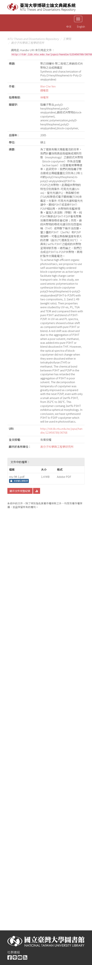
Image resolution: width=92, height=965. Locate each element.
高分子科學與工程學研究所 (27, 43)
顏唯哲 (44, 90)
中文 (68, 26)
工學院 (67, 39)
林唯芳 (44, 97)
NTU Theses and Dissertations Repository (33, 39)
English (81, 26)
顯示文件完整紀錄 (20, 491)
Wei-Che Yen (48, 86)
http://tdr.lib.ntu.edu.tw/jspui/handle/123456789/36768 (61, 430)
